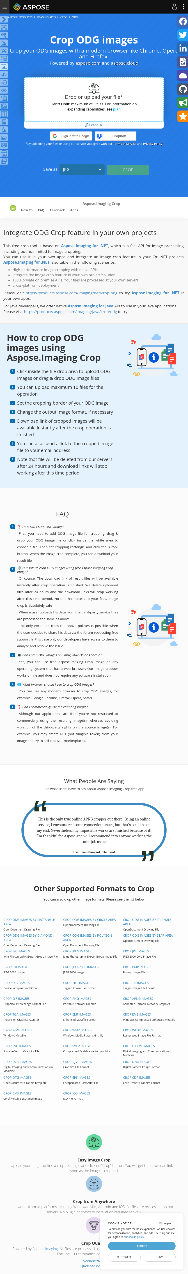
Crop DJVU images (77, 1062)
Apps (74, 210)
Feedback (57, 210)
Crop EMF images (77, 1014)
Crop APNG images (138, 998)
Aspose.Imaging (45, 1248)
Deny (159, 1257)
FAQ (41, 210)
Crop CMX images (17, 1093)
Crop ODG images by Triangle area (147, 921)
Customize (124, 1257)
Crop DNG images (137, 1062)
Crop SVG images (17, 1046)
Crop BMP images (137, 967)
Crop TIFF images (76, 983)
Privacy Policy (152, 144)
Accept (142, 1246)
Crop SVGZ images (77, 1046)
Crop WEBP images (138, 1030)
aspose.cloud (124, 63)
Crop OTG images (17, 1077)
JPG (82, 169)
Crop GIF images (16, 998)
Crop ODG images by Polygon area (87, 937)
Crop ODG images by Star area (148, 935)
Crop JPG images (16, 951)
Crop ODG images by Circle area (89, 919)
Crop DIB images (16, 983)
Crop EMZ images (137, 1014)
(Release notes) (94, 1266)
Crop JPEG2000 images (81, 967)
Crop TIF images (136, 983)
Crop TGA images (17, 1014)
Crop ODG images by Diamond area (28, 937)
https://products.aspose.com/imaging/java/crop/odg (70, 311)
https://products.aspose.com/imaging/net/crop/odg (71, 292)
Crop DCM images (17, 1062)
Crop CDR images (137, 1077)
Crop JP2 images (136, 951)
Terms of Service (124, 144)
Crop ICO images (76, 1093)
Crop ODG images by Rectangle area (29, 921)
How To (27, 210)
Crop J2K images (16, 967)
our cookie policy (134, 1237)
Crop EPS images (76, 1077)
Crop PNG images (77, 998)
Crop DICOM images (139, 1046)
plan (117, 109)
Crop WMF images (17, 1030)
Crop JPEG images (77, 951)
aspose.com (88, 63)
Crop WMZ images (77, 1030)
